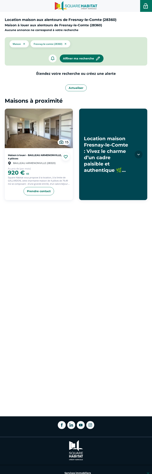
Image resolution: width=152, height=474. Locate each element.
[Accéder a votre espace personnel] (146, 6)
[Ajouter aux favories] (66, 157)
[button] (19, 43)
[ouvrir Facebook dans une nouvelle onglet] (62, 425)
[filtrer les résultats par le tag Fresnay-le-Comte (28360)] (50, 43)
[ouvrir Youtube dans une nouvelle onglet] (81, 425)
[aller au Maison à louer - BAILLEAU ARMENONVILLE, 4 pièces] (39, 128)
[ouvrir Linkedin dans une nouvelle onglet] (71, 425)
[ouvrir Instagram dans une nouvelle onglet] (90, 425)
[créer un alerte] (53, 58)
